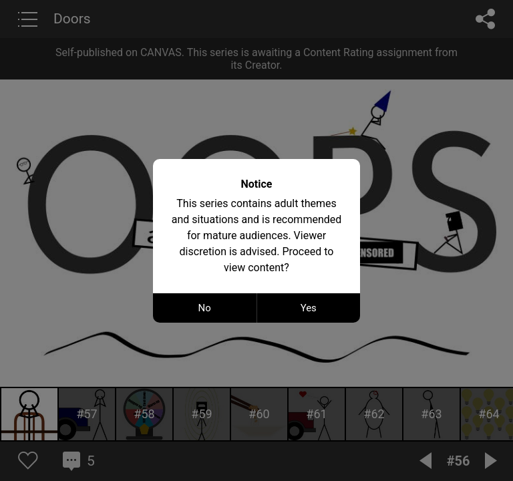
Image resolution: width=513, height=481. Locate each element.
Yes (309, 308)
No (204, 308)
